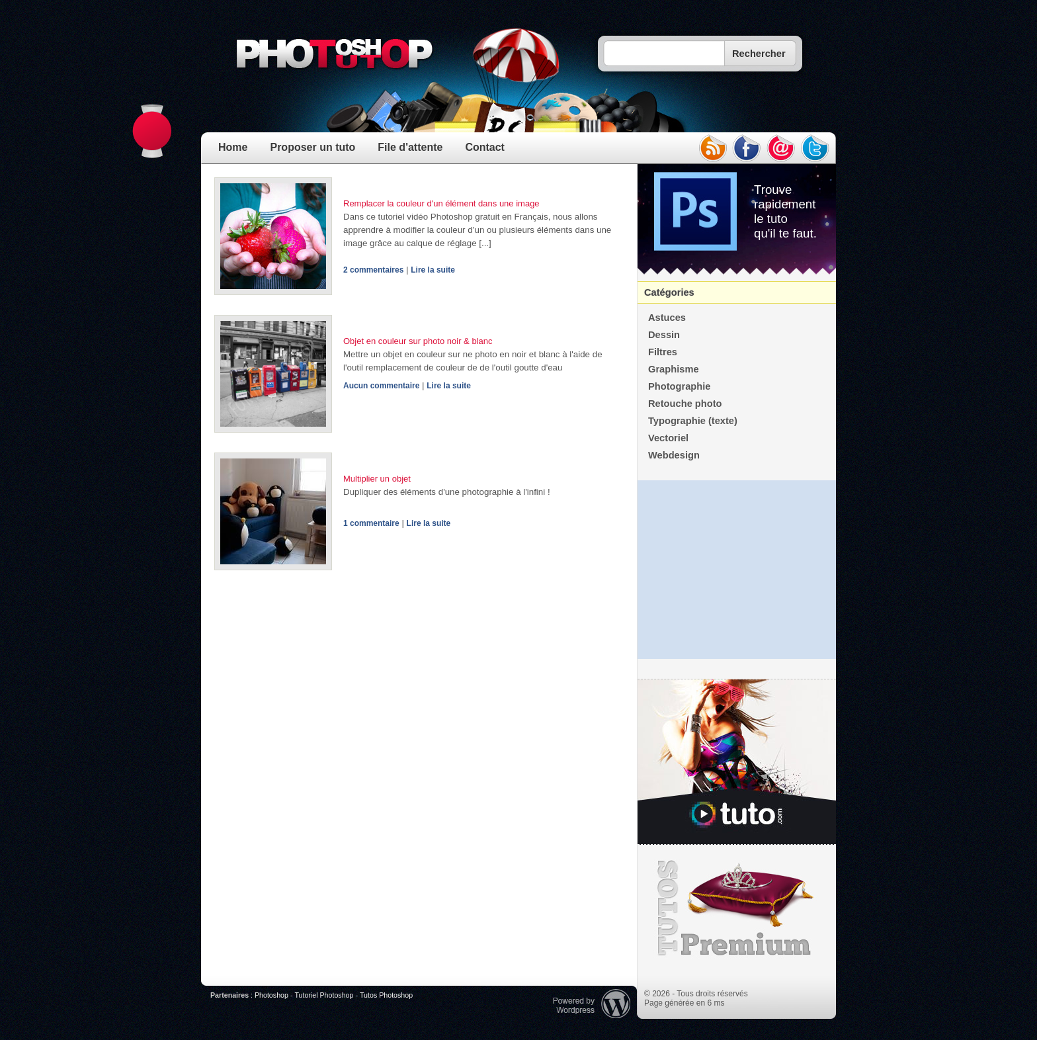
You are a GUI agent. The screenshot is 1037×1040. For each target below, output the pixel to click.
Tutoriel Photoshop (323, 995)
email (781, 148)
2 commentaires (373, 270)
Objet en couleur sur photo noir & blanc (417, 341)
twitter (815, 148)
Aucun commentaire (381, 385)
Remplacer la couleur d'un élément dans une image (441, 203)
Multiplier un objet (377, 479)
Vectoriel (668, 438)
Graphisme (673, 369)
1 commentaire (371, 523)
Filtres (662, 352)
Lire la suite (433, 270)
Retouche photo (685, 403)
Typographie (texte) (692, 420)
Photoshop (271, 995)
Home (232, 147)
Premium (737, 908)
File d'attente (410, 147)
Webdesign (674, 455)
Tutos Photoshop (386, 995)
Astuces (667, 317)
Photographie (679, 386)
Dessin (664, 334)
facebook (746, 148)
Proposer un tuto (312, 147)
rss (712, 148)
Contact (485, 147)
